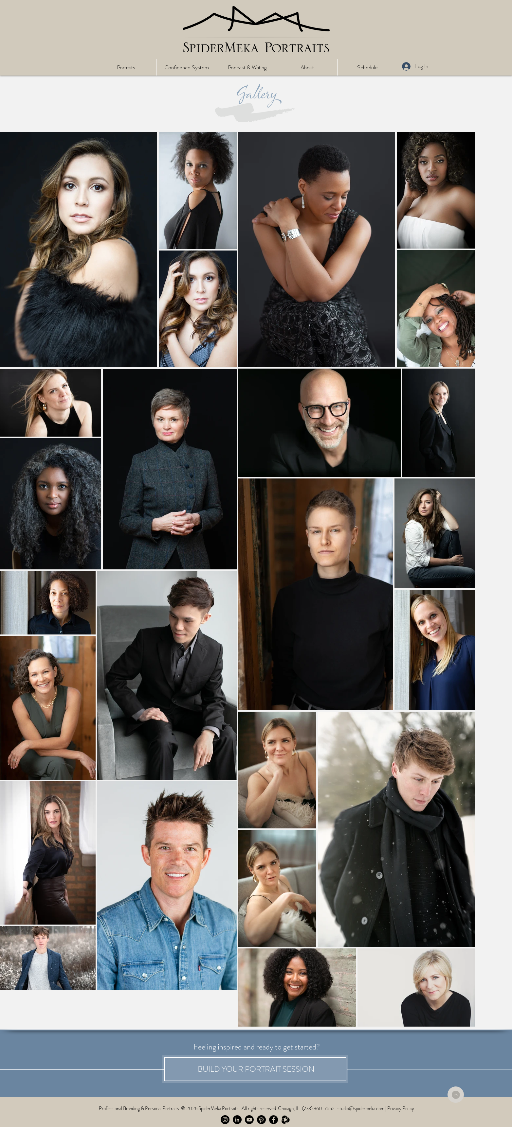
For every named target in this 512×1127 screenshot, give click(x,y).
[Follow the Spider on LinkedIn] (237, 1119)
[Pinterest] (261, 1119)
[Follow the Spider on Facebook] (273, 1119)
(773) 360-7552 (318, 1108)
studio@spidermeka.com (361, 1108)
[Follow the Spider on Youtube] (249, 1119)
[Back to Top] (456, 1094)
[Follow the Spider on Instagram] (225, 1119)
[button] (126, 67)
